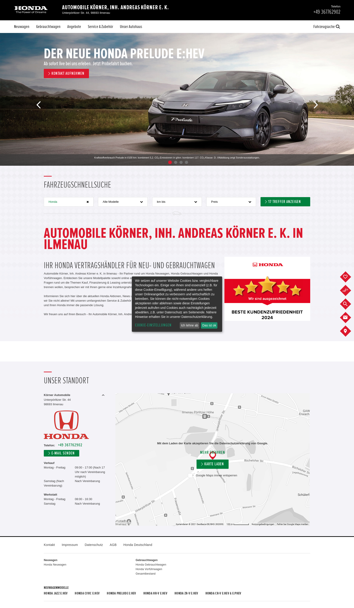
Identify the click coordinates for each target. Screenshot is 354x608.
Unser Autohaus (131, 26)
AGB (113, 545)
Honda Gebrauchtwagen (151, 564)
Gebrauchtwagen (48, 26)
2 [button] (175, 162)
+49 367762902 (70, 445)
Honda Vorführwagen (149, 569)
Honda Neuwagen (55, 564)
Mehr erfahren (212, 452)
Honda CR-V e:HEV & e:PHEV (223, 593)
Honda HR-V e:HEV (155, 593)
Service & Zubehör (100, 26)
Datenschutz (94, 545)
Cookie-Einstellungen (153, 325)
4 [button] (186, 162)
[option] (177, 99)
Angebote (74, 26)
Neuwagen (21, 26)
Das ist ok (209, 325)
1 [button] (170, 162)
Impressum (70, 545)
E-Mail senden (63, 453)
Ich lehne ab (189, 325)
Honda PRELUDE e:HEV (121, 593)
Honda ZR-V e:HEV (186, 593)
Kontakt (49, 545)
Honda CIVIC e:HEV (87, 593)
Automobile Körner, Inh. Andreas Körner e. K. (115, 7)
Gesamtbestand (146, 573)
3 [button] (181, 162)
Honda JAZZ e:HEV (56, 593)
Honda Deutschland (137, 545)
